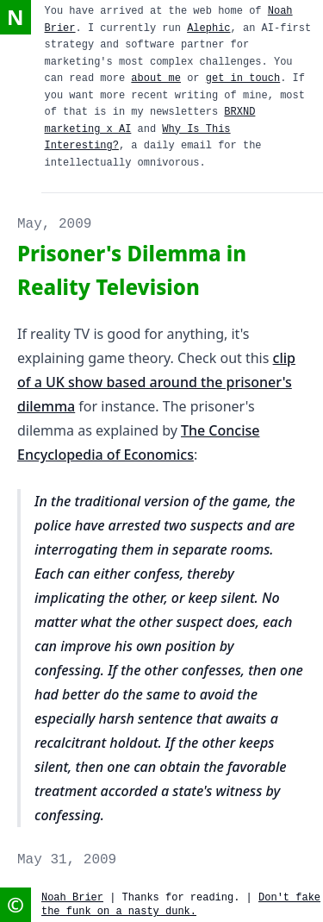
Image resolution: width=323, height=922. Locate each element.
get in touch (243, 78)
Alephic (208, 28)
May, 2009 (54, 224)
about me (156, 78)
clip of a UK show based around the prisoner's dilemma (156, 382)
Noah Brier (72, 898)
